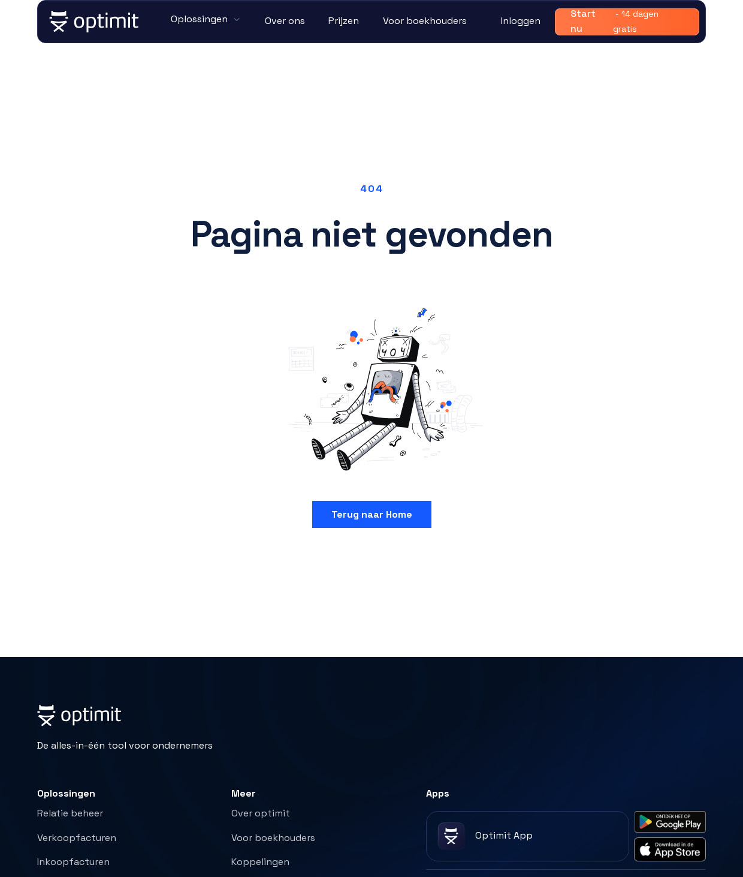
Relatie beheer (70, 813)
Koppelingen (260, 861)
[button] (206, 20)
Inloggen (520, 20)
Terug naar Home (371, 514)
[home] (95, 22)
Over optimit (260, 813)
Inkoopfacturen (73, 861)
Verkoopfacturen (76, 837)
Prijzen (343, 20)
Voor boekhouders (425, 20)
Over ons (285, 20)
